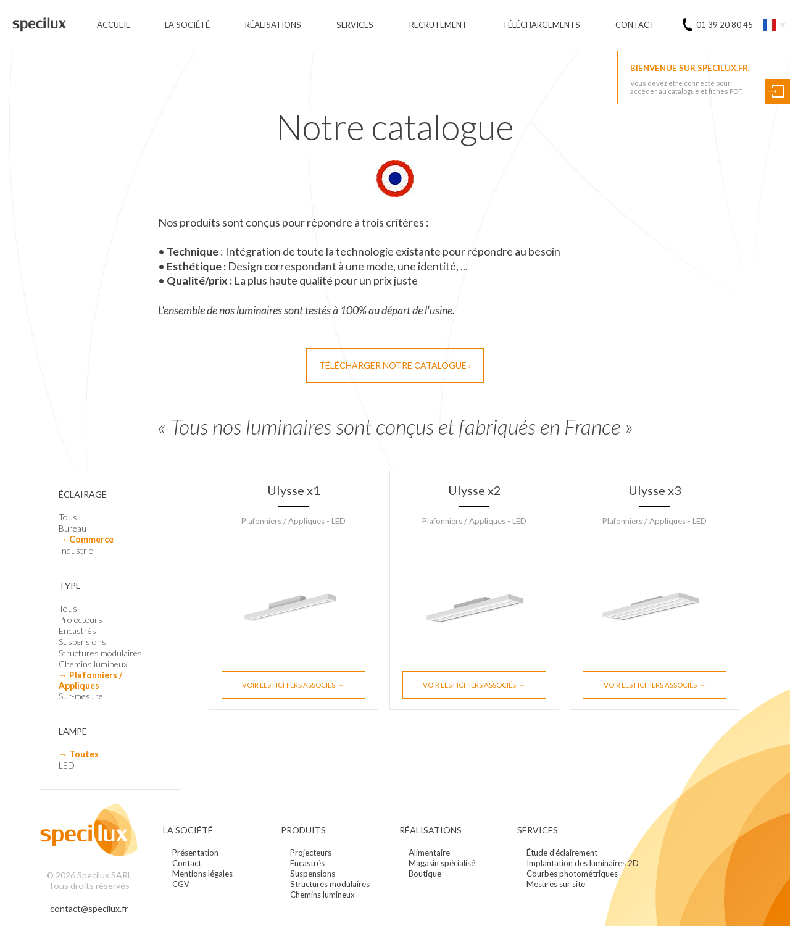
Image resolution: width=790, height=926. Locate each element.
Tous (68, 517)
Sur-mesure (81, 696)
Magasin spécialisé (442, 863)
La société (187, 25)
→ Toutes (79, 754)
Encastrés (77, 630)
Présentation (195, 852)
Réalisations (273, 25)
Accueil (113, 25)
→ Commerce (86, 539)
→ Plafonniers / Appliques (90, 680)
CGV (180, 884)
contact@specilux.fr (89, 908)
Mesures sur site (555, 884)
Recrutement (438, 25)
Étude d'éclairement (561, 852)
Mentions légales (202, 873)
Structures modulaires (100, 653)
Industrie (76, 550)
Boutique (425, 873)
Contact (635, 25)
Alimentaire (429, 852)
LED (67, 765)
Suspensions (82, 641)
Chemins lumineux (93, 664)
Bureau (72, 528)
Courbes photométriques (572, 873)
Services (354, 25)
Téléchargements (541, 25)
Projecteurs (80, 619)
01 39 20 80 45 (724, 25)
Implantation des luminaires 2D (582, 863)
